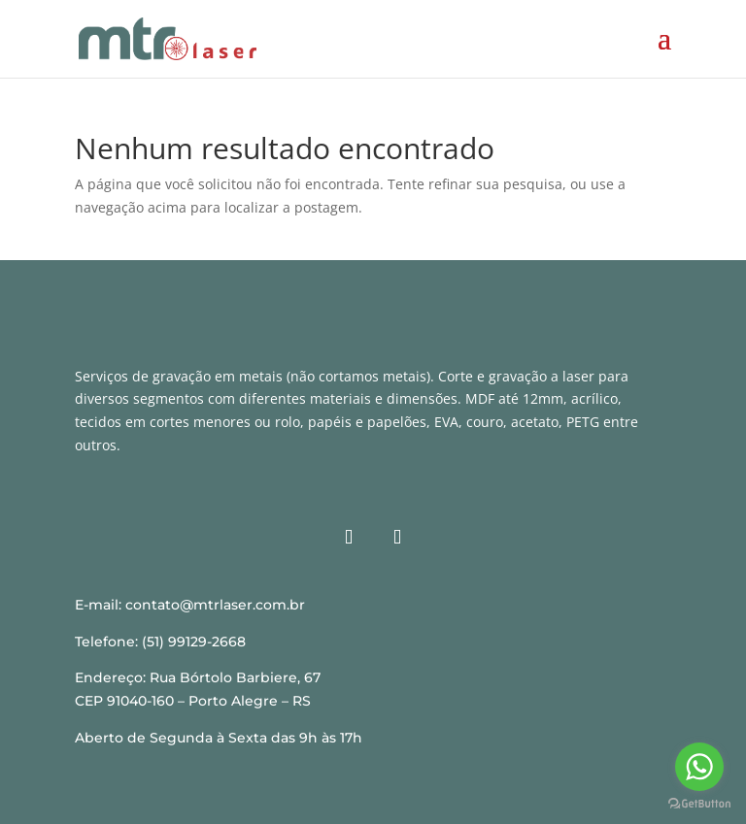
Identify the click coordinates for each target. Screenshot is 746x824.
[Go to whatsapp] (699, 766)
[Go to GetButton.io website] (699, 804)
